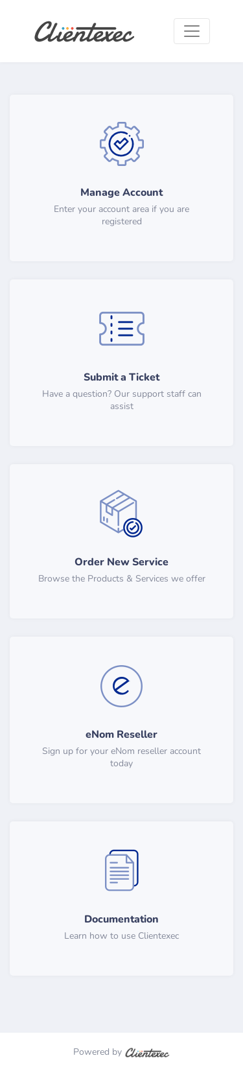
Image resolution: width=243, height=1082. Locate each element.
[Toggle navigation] (192, 31)
